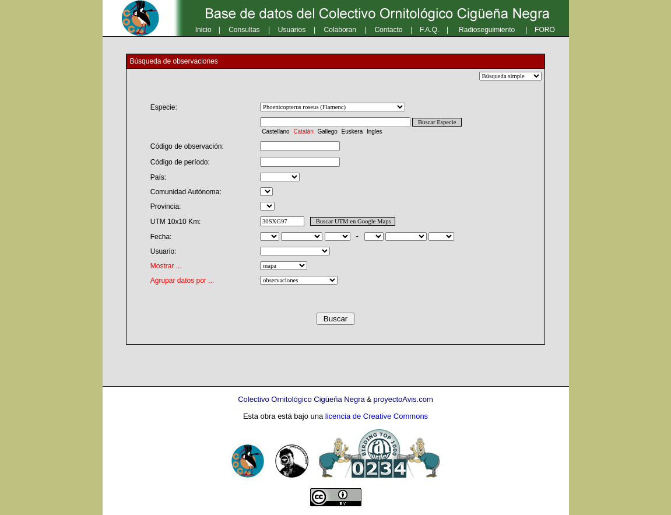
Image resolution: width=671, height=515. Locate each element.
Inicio (203, 30)
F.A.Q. (429, 30)
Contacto (388, 30)
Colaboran (340, 30)
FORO (545, 30)
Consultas (244, 30)
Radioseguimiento (487, 30)
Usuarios (291, 30)
